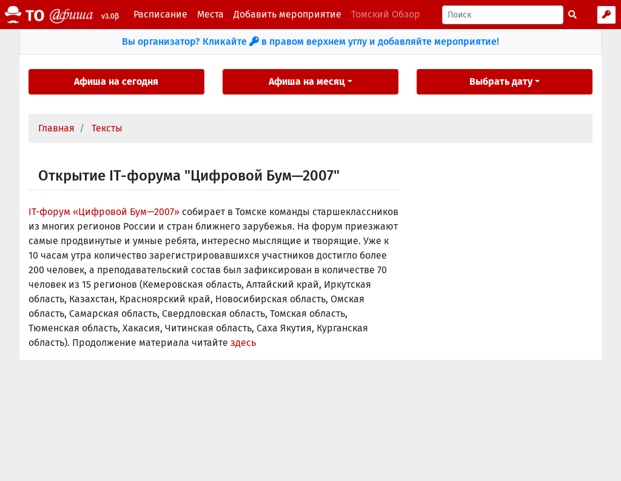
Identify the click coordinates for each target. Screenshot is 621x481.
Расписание (160, 14)
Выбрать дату (500, 81)
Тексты (107, 128)
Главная (56, 128)
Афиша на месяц (307, 81)
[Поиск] (502, 14)
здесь (243, 342)
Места (210, 14)
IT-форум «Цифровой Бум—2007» (104, 211)
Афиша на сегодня (116, 81)
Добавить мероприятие (287, 14)
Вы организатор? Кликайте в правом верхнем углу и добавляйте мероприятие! (310, 41)
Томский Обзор (385, 14)
